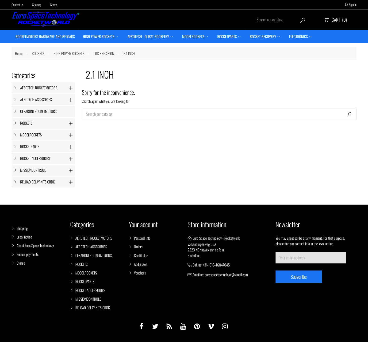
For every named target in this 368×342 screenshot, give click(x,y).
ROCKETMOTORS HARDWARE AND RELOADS (45, 36)
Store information (207, 224)
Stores (54, 4)
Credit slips (141, 255)
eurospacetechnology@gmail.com (226, 275)
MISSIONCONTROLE (33, 170)
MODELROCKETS (193, 36)
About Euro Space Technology (35, 245)
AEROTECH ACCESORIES (36, 99)
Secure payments (27, 254)
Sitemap (36, 4)
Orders (138, 247)
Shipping (22, 228)
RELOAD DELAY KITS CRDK (37, 182)
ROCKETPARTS (227, 36)
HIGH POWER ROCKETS (98, 36)
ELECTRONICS (298, 36)
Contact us (17, 4)
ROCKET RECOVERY (263, 36)
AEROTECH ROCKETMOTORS (38, 88)
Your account (143, 224)
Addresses (140, 264)
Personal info (142, 238)
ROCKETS (26, 123)
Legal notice (24, 237)
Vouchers (140, 273)
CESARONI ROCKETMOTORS (38, 111)
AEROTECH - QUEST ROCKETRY (148, 36)
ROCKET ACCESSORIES (35, 158)
